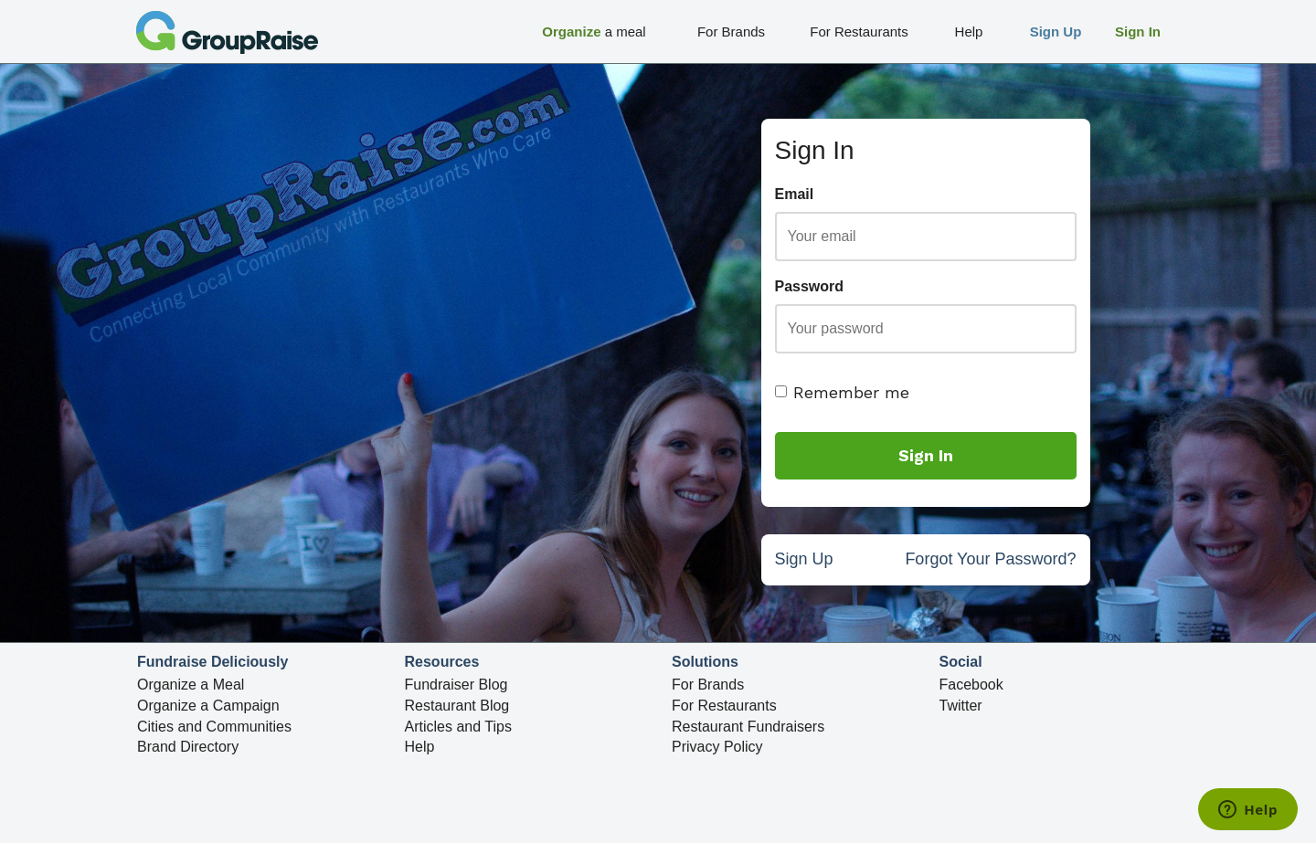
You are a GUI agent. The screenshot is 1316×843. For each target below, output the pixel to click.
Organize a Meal (190, 684)
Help (420, 747)
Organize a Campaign (208, 705)
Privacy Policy (717, 747)
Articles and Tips (458, 726)
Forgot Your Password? (990, 562)
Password (809, 286)
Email (794, 194)
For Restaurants (724, 705)
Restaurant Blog (457, 705)
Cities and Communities (214, 726)
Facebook (971, 684)
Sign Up (804, 562)
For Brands (708, 684)
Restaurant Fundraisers (748, 726)
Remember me (842, 392)
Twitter (960, 705)
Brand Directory (188, 747)
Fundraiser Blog (456, 684)
